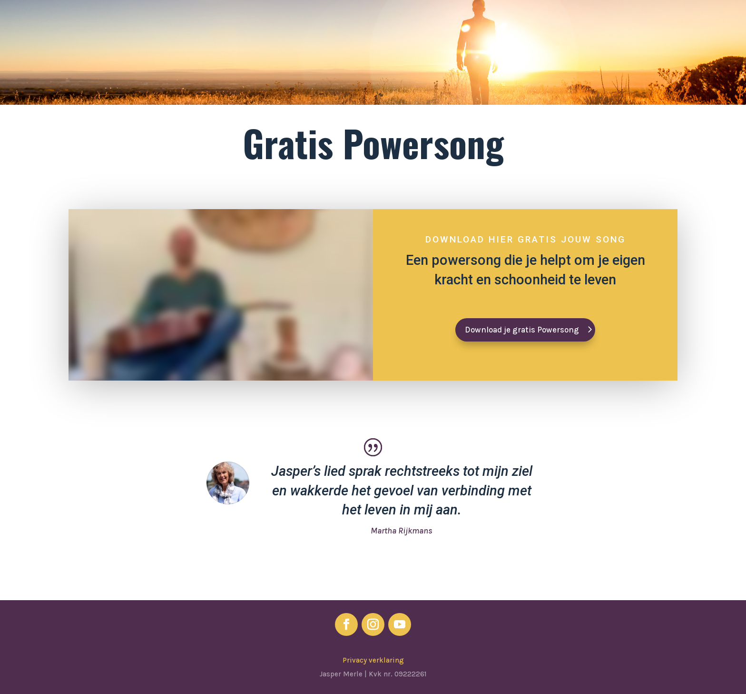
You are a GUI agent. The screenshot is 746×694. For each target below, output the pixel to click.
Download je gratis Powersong (522, 329)
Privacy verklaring (373, 660)
